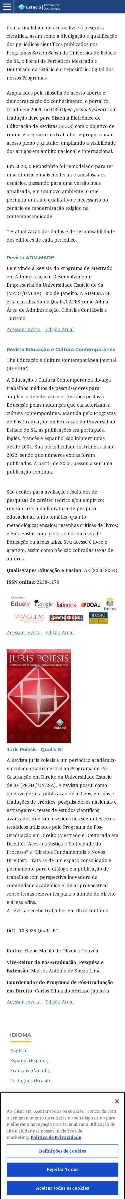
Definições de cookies (62, 1154)
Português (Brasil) (30, 1080)
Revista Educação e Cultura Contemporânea (61, 350)
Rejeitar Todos (62, 1172)
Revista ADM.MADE (30, 258)
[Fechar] (117, 1104)
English (18, 1050)
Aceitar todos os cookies (62, 1191)
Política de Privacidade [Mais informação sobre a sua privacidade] (56, 1140)
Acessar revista (24, 329)
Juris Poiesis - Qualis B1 (35, 750)
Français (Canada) (30, 1070)
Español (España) (29, 1060)
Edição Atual (59, 329)
